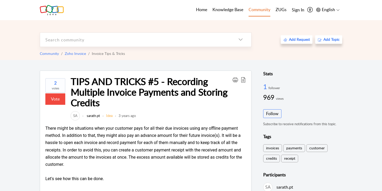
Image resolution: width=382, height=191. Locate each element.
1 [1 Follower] (265, 86)
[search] (135, 40)
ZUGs (281, 9)
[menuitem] (298, 10)
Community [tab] (259, 9)
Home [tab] (201, 9)
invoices (272, 147)
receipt (289, 158)
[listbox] (240, 40)
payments (294, 147)
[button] (235, 79)
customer (317, 147)
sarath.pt (93, 115)
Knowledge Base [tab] (227, 9)
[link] (75, 115)
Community (49, 53)
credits (271, 158)
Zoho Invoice (75, 53)
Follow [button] (272, 113)
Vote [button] (55, 99)
